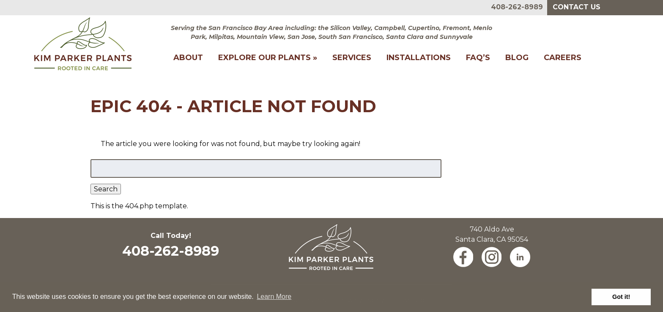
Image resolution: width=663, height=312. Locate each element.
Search (106, 189)
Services (351, 57)
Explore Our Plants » (267, 57)
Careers (562, 57)
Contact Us (576, 7)
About (188, 57)
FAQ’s (478, 57)
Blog (517, 57)
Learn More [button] (274, 296)
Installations (418, 57)
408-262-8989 (517, 7)
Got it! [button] (621, 296)
